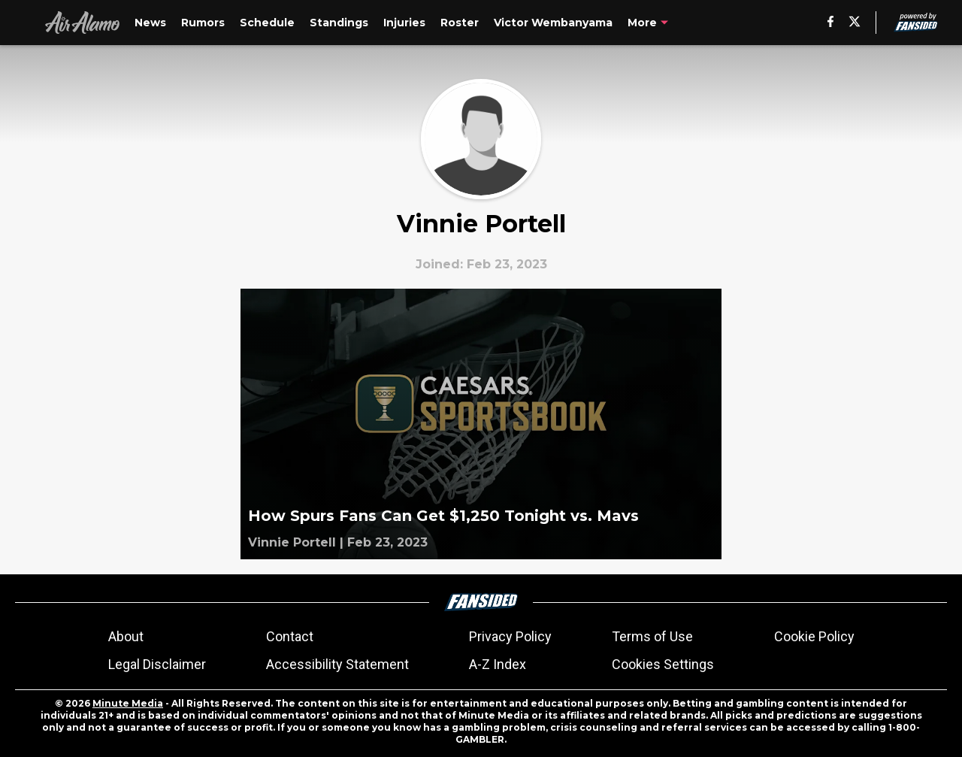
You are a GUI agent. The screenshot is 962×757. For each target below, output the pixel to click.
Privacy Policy (510, 636)
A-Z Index (497, 664)
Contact (289, 636)
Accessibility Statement (337, 664)
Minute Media (127, 703)
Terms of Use (652, 636)
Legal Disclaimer (157, 664)
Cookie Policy (814, 636)
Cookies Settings (663, 664)
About (126, 636)
